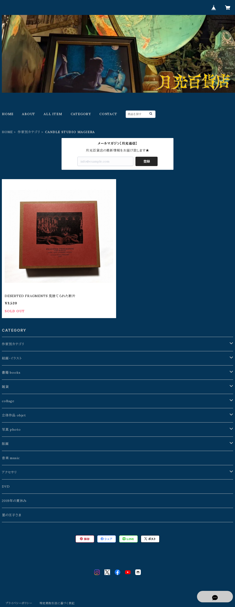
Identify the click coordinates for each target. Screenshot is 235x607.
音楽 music (11, 458)
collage (8, 401)
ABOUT (28, 114)
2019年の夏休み (14, 501)
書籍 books (11, 372)
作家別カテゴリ (29, 132)
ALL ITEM (53, 114)
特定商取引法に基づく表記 (57, 603)
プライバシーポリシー (19, 603)
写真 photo (11, 429)
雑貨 (5, 387)
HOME (8, 114)
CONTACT (108, 114)
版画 (5, 444)
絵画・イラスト (12, 358)
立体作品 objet (14, 415)
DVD (6, 486)
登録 (146, 161)
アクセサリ (9, 472)
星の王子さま (11, 515)
